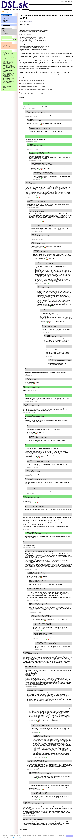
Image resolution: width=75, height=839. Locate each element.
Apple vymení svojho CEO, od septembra (9, 71)
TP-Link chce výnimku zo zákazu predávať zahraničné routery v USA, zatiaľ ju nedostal (8, 86)
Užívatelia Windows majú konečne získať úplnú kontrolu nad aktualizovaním (32, 80)
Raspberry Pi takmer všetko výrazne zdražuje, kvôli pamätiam (8, 46)
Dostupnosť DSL (6, 18)
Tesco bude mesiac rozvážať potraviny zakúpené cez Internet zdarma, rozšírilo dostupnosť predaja (8, 75)
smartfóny (26, 21)
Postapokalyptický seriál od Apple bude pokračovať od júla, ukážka (8, 58)
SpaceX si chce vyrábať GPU (8, 89)
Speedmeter (5, 30)
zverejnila (45, 30)
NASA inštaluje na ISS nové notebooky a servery (8, 82)
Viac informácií (16, 837)
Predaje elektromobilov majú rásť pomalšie (27, 92)
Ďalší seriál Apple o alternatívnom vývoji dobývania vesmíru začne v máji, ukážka (33, 86)
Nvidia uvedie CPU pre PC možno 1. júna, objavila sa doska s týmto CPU (8, 62)
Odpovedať (25, 108)
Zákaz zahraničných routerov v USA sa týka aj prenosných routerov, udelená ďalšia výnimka (35, 84)
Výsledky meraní (6, 21)
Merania (9, 30)
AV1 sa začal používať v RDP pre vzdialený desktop (28, 90)
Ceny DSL (5, 17)
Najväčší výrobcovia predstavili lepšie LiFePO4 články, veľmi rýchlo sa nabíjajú (8, 54)
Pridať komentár (23, 829)
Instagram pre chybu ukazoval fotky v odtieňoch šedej (9, 79)
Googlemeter (5, 33)
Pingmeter (5, 31)
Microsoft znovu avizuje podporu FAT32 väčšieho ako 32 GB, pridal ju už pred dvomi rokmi (9, 67)
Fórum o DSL (5, 20)
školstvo (30, 21)
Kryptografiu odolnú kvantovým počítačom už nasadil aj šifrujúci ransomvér (32, 83)
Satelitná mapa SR (6, 24)
